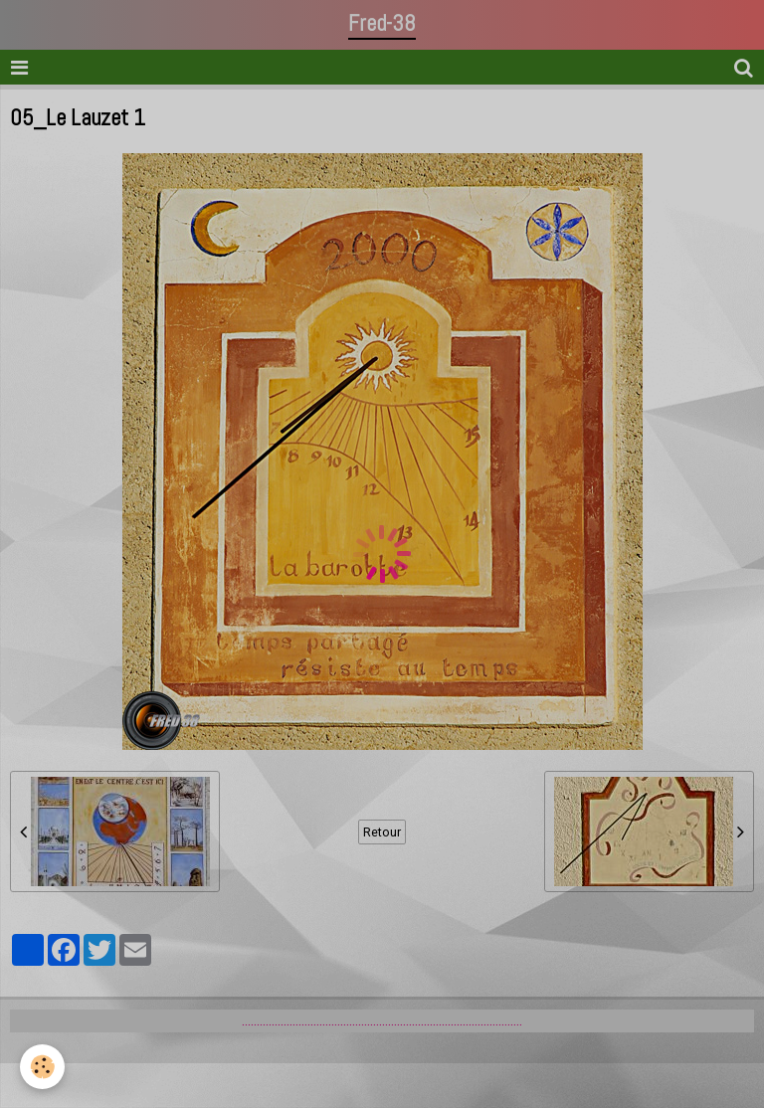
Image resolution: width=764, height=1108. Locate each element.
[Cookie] (42, 1066)
